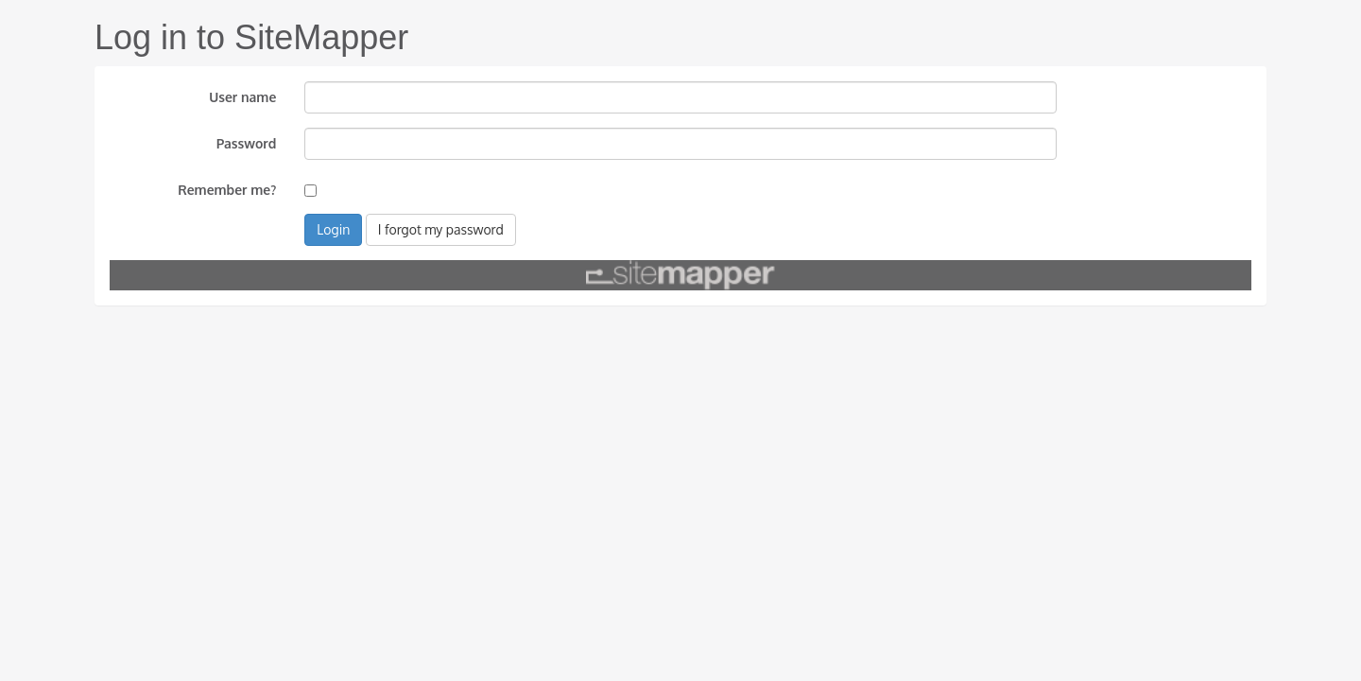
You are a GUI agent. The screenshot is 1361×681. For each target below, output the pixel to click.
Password (246, 143)
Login (333, 229)
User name (242, 97)
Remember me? (227, 190)
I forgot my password (441, 229)
